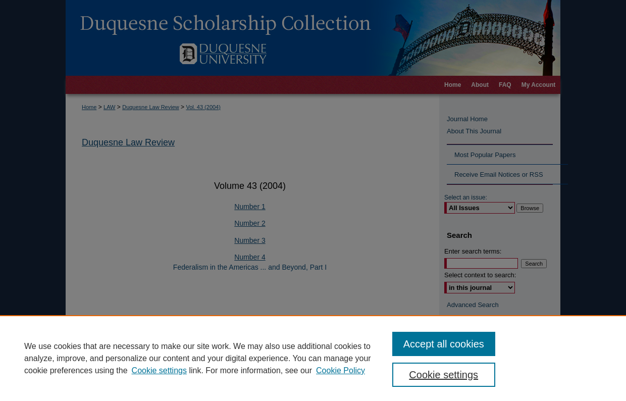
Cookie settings (159, 370)
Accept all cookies (443, 343)
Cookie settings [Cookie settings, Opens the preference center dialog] (443, 374)
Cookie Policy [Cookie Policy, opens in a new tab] (340, 370)
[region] (313, 358)
